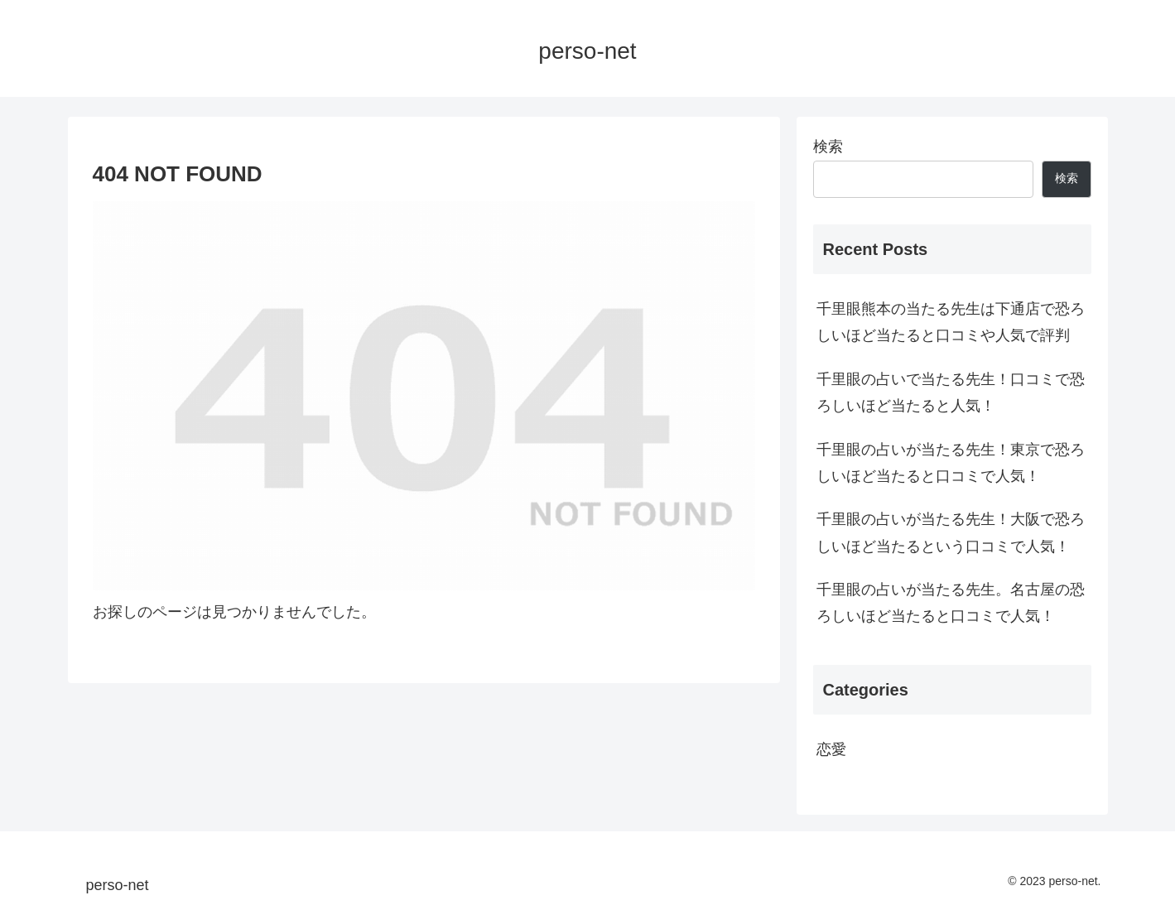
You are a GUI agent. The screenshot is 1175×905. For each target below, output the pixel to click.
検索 (828, 146)
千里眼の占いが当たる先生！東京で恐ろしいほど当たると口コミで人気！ (950, 462)
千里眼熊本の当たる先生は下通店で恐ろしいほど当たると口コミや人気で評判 (950, 322)
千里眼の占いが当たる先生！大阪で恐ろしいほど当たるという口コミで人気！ (950, 532)
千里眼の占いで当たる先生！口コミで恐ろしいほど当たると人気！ (950, 392)
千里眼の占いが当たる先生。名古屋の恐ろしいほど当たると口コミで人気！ (950, 602)
